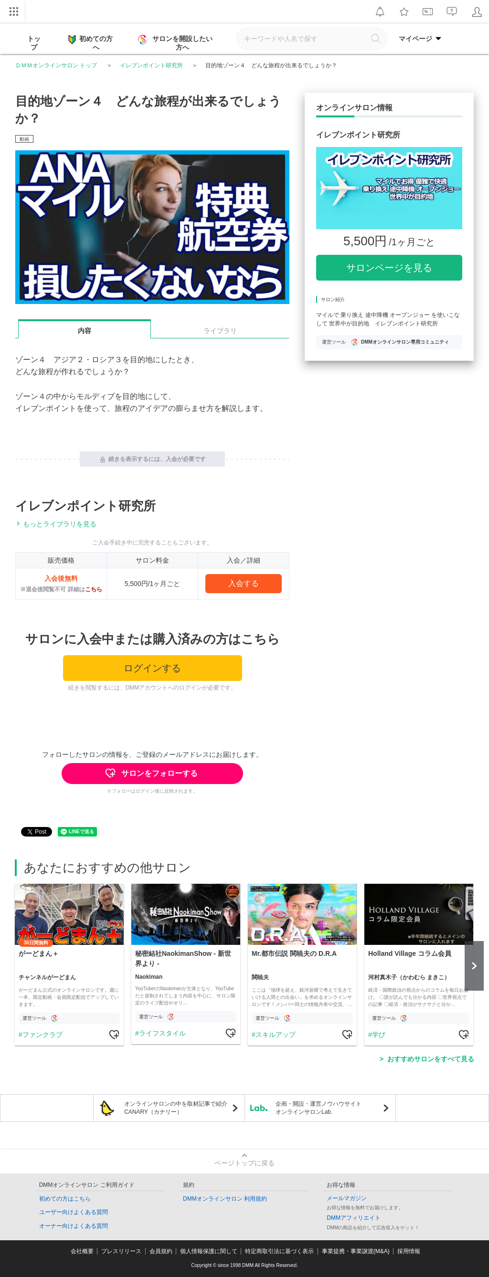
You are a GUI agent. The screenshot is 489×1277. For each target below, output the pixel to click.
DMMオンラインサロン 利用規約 (225, 1198)
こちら (93, 589)
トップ (34, 43)
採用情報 (408, 1251)
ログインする (152, 668)
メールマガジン (347, 1198)
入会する (243, 583)
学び (378, 1034)
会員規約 (160, 1251)
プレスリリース (121, 1251)
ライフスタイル (162, 1033)
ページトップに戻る (244, 1163)
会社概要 (82, 1251)
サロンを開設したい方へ (176, 43)
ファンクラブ (42, 1034)
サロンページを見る (389, 267)
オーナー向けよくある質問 (73, 1226)
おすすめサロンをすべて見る (430, 1059)
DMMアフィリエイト (354, 1217)
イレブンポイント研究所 (151, 65)
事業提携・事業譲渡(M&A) (356, 1251)
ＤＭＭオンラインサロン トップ (56, 65)
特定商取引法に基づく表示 (279, 1251)
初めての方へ (90, 42)
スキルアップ (275, 1034)
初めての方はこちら (65, 1198)
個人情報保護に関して (208, 1251)
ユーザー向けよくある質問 (73, 1212)
